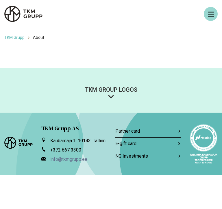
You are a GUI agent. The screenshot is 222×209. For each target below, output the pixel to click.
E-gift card (148, 143)
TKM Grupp (14, 37)
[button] (111, 92)
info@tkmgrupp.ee (68, 159)
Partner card (148, 131)
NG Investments (148, 156)
